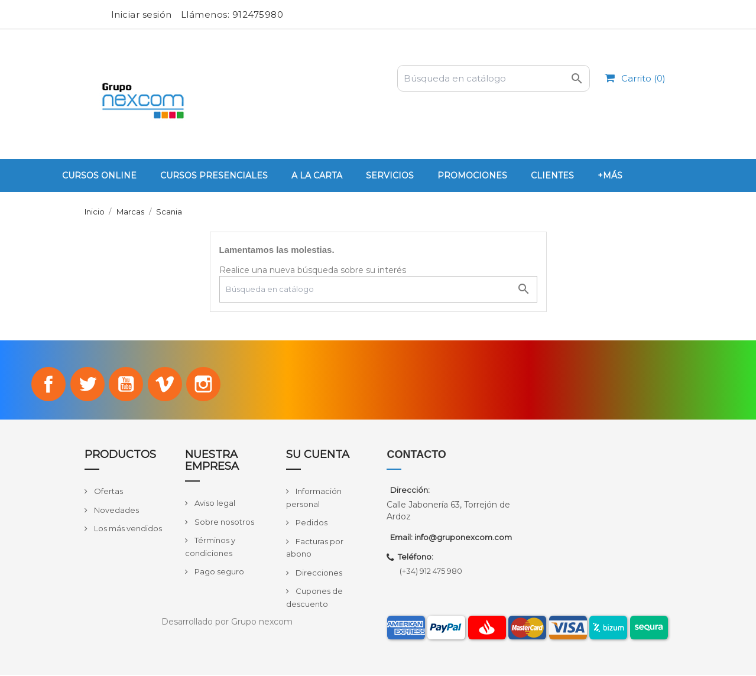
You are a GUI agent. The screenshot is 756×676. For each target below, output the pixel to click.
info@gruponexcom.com (463, 538)
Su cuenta (317, 456)
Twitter (85, 384)
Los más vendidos (127, 530)
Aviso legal (214, 504)
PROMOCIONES (472, 175)
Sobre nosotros (223, 523)
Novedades (115, 511)
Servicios (390, 175)
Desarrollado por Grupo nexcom (227, 623)
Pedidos (310, 523)
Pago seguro (218, 572)
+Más (610, 175)
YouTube (126, 384)
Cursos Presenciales (214, 175)
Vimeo (166, 384)
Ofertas (107, 492)
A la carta (316, 175)
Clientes (552, 175)
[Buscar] (493, 78)
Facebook (46, 384)
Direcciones (318, 573)
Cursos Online (99, 175)
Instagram (206, 384)
